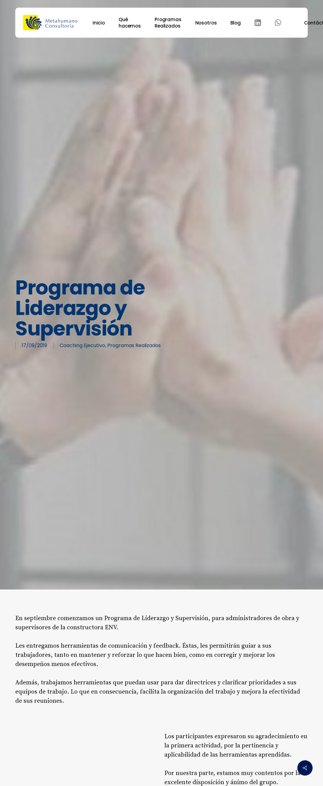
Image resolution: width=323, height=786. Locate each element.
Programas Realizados (134, 345)
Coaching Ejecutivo (82, 345)
